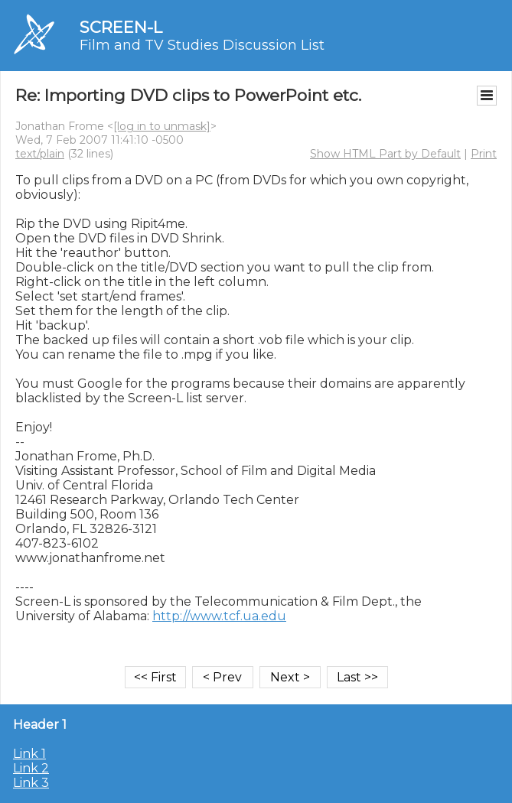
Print (484, 154)
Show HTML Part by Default (385, 154)
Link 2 (31, 768)
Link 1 (29, 753)
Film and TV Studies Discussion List (202, 45)
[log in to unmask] (161, 126)
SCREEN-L (121, 27)
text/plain (39, 154)
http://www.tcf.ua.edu (219, 616)
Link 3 (31, 782)
